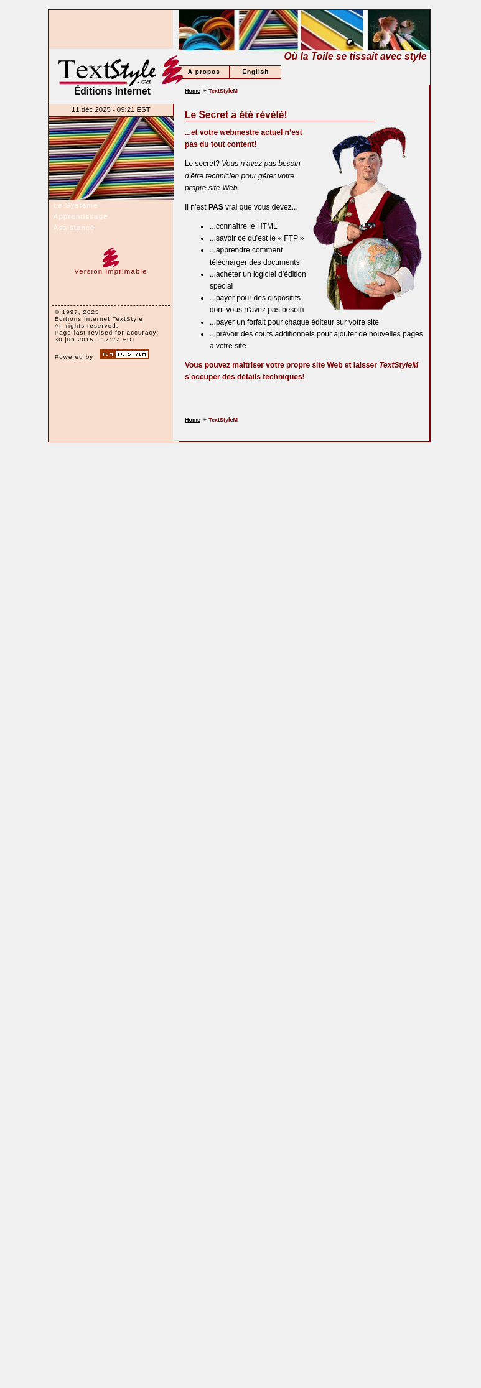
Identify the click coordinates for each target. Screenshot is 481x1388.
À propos (204, 71)
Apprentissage (81, 216)
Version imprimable (110, 268)
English (255, 71)
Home (192, 91)
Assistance (74, 227)
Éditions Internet (112, 75)
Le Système (76, 205)
